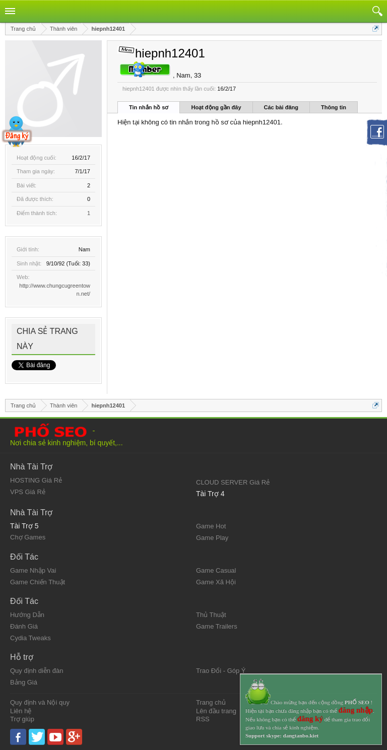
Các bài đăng (281, 107)
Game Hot (211, 526)
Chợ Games (27, 537)
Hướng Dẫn (27, 615)
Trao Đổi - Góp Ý (221, 670)
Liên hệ (20, 711)
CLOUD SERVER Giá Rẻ (233, 482)
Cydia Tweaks (30, 638)
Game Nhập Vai (33, 570)
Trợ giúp (22, 719)
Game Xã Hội (216, 582)
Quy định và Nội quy (40, 702)
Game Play (212, 537)
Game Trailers (216, 626)
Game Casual (216, 570)
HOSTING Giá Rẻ (36, 480)
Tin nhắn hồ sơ (148, 107)
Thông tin (333, 107)
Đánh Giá (24, 626)
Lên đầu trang (216, 711)
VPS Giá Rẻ (27, 492)
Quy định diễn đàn (36, 670)
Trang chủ (211, 702)
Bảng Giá (23, 682)
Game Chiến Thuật (37, 582)
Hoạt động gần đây (216, 107)
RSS (203, 719)
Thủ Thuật (211, 615)
